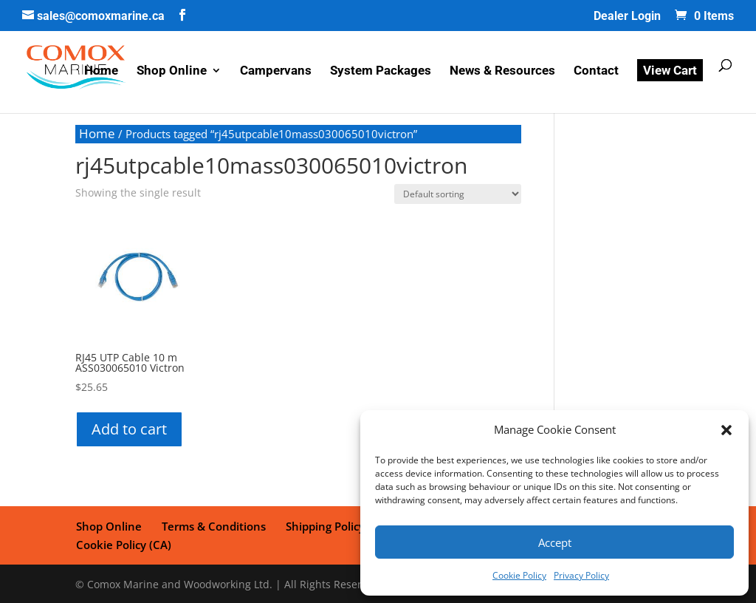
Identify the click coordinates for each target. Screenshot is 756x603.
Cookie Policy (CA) (123, 543)
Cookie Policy (519, 575)
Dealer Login (627, 16)
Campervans (276, 72)
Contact (596, 72)
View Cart (670, 71)
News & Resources (502, 72)
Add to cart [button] (129, 429)
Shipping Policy (323, 525)
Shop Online (172, 72)
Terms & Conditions (212, 525)
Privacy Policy (581, 575)
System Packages (380, 72)
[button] (726, 430)
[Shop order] (457, 194)
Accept (554, 542)
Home (101, 72)
